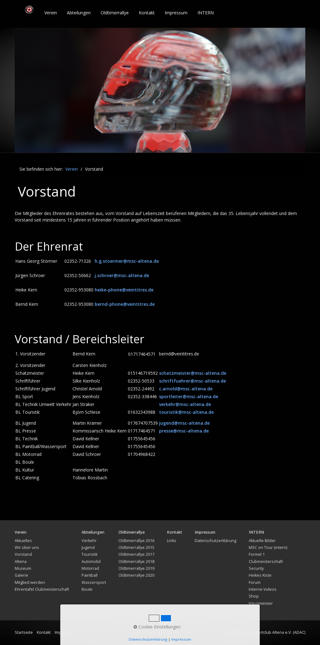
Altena (21, 561)
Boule (87, 589)
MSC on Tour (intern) (268, 547)
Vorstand (23, 554)
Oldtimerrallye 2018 (136, 561)
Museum (23, 568)
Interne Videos (263, 589)
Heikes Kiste (260, 575)
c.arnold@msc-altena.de (185, 389)
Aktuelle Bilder (262, 540)
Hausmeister (261, 603)
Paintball (90, 575)
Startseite (24, 632)
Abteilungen (79, 13)
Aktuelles (23, 540)
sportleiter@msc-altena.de (188, 396)
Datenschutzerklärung (215, 540)
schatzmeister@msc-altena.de (192, 373)
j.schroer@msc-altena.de (122, 275)
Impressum (176, 13)
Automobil (91, 561)
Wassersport (94, 582)
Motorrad (90, 568)
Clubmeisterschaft (266, 561)
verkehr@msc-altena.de (185, 404)
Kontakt (147, 13)
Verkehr (89, 540)
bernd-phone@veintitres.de (125, 304)
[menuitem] (51, 13)
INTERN (206, 13)
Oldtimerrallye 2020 (136, 575)
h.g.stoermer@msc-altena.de (127, 261)
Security (256, 568)
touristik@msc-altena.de (186, 412)
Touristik (90, 554)
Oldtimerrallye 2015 (136, 547)
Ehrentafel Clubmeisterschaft (42, 589)
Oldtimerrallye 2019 (136, 568)
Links (171, 540)
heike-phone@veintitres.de (124, 290)
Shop (254, 596)
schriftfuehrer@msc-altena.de (192, 381)
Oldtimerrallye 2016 (136, 540)
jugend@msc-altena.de (184, 423)
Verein (50, 13)
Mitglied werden (30, 582)
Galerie (21, 575)
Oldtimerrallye (115, 13)
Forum (255, 582)
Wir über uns (27, 547)
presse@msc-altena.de (184, 431)
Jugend (88, 547)
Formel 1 (257, 554)
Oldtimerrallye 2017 (136, 554)
